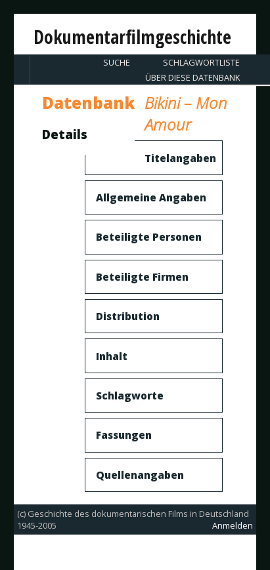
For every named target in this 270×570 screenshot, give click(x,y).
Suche (116, 62)
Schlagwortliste (201, 62)
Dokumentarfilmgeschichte (132, 36)
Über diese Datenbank (192, 77)
